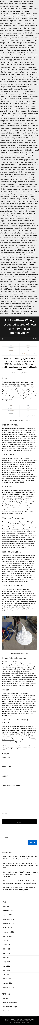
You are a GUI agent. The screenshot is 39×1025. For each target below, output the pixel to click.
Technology (7, 1011)
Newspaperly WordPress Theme (19, 1022)
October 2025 (8, 928)
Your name (19, 759)
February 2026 (8, 911)
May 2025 (6, 949)
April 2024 (6, 974)
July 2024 (6, 962)
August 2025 (7, 936)
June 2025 (6, 945)
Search (5, 838)
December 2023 (8, 987)
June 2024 (7, 966)
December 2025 (8, 919)
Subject (19, 777)
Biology (5, 998)
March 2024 (7, 979)
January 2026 (7, 915)
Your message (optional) (19, 797)
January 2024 (8, 983)
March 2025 (7, 957)
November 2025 (8, 923)
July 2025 (6, 940)
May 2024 (6, 970)
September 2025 (9, 932)
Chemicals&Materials (10, 1002)
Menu (35, 339)
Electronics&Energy (10, 1007)
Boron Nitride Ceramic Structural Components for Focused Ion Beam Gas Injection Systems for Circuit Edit (20, 865)
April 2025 (6, 953)
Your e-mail (19, 768)
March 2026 (7, 906)
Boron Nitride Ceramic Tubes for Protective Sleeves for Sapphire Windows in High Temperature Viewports (20, 874)
